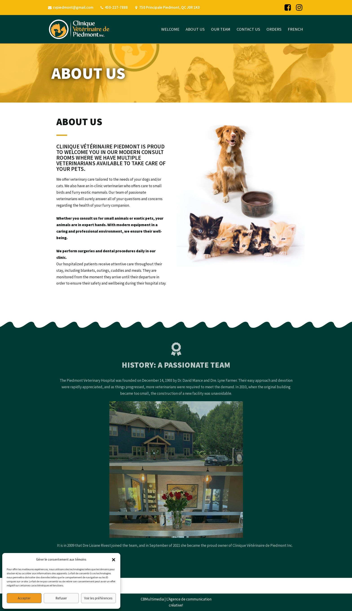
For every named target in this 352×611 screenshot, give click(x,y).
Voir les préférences (98, 598)
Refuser (61, 598)
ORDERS (274, 29)
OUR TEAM (220, 29)
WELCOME (170, 29)
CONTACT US (248, 29)
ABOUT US (195, 29)
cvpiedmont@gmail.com (73, 7)
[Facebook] (288, 7)
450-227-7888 (116, 7)
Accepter (24, 598)
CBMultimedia (152, 599)
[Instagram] (299, 7)
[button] (113, 559)
